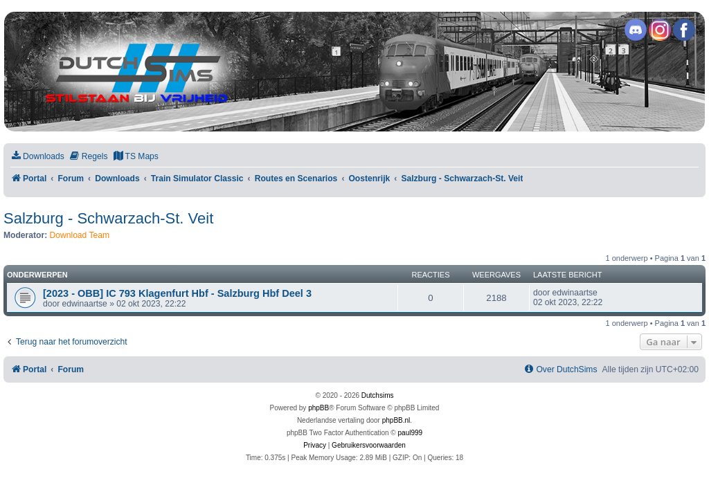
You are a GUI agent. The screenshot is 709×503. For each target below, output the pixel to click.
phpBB (318, 408)
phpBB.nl (396, 420)
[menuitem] (37, 156)
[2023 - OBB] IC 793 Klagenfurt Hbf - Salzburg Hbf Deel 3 (177, 293)
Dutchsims (377, 395)
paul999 (410, 433)
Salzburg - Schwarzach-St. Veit (108, 218)
